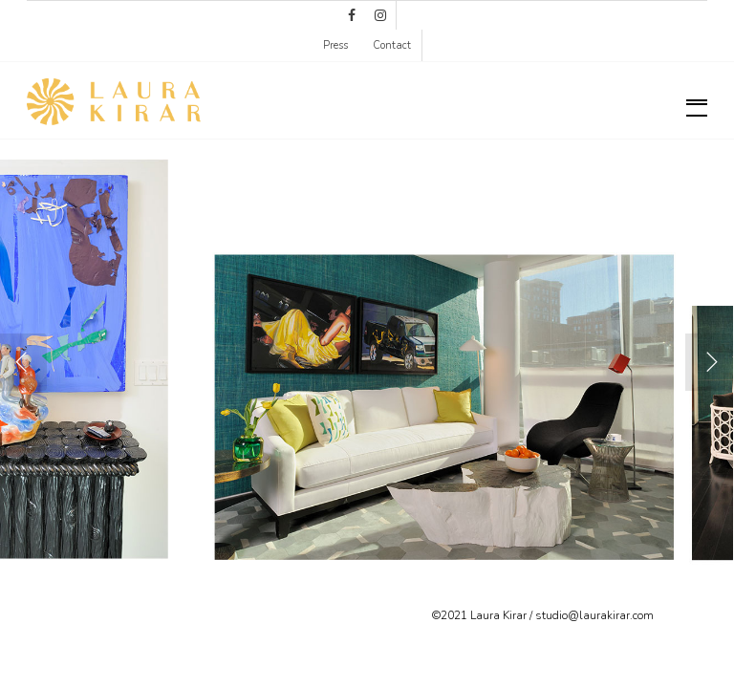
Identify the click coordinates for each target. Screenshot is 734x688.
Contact (392, 45)
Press (335, 45)
